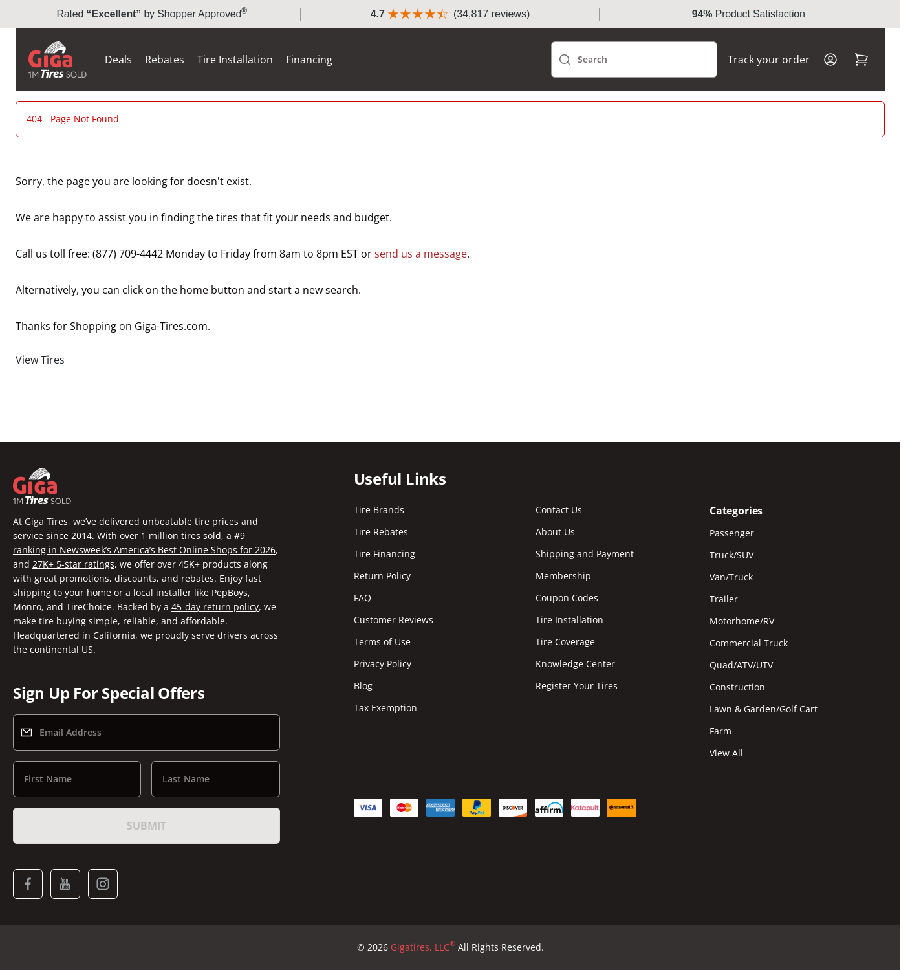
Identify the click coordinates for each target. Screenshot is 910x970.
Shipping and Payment (585, 553)
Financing (309, 59)
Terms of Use (382, 641)
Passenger (732, 533)
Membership (563, 575)
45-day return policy (215, 607)
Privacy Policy (382, 663)
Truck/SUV (731, 555)
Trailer (724, 599)
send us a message (420, 254)
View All (726, 753)
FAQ (362, 597)
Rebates (164, 59)
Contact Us (559, 509)
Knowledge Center (575, 663)
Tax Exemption (385, 707)
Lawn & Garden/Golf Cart (764, 709)
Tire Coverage (565, 641)
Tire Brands (379, 509)
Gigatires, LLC (423, 947)
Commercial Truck (749, 643)
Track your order (769, 59)
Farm (720, 731)
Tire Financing (384, 553)
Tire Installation (235, 59)
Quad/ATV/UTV (741, 665)
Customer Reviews (393, 619)
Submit (146, 826)
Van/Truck (731, 577)
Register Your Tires (577, 685)
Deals (118, 59)
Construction (737, 687)
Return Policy (382, 575)
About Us (555, 531)
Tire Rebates (381, 531)
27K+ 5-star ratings (73, 564)
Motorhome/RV (742, 621)
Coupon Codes (567, 597)
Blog (363, 685)
